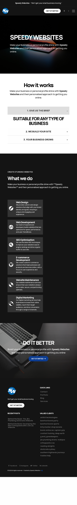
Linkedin (43, 494)
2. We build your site (38, 202)
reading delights (47, 474)
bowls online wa (47, 459)
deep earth (60, 462)
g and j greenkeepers (49, 465)
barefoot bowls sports (49, 452)
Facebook (12, 494)
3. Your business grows (38, 210)
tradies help (45, 484)
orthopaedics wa (47, 471)
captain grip (59, 459)
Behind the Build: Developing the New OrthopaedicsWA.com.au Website (22, 454)
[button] (68, 11)
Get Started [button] (37, 387)
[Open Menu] (73, 11)
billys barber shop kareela (51, 455)
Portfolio (44, 423)
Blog (42, 426)
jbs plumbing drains (48, 468)
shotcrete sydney (47, 478)
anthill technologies (48, 446)
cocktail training (47, 462)
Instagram (23, 494)
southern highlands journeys (52, 481)
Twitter (33, 494)
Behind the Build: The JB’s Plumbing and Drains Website (20, 448)
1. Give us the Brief (38, 110)
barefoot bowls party (49, 449)
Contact (43, 420)
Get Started (52, 11)
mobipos (61, 468)
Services (44, 430)
